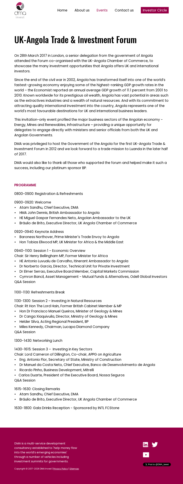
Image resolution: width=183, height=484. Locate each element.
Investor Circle (155, 10)
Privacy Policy (60, 468)
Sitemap (74, 468)
